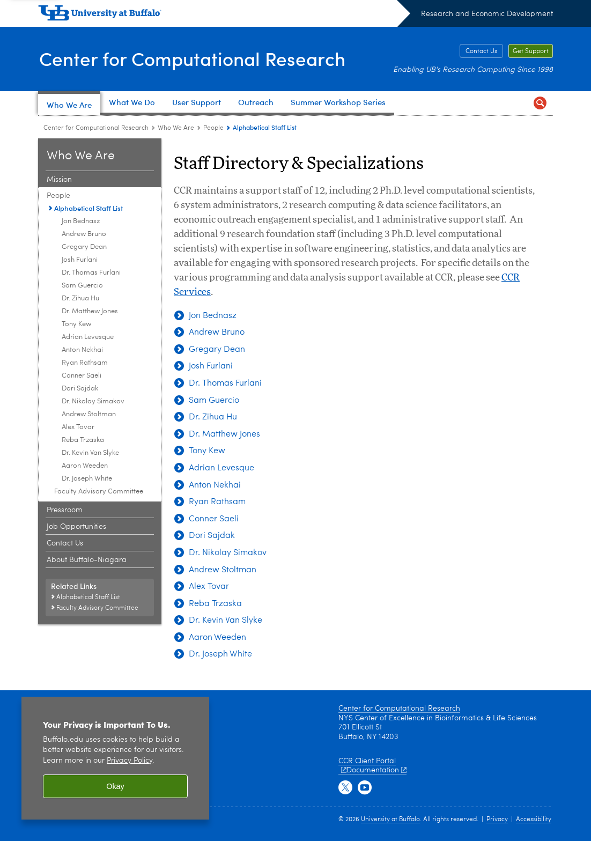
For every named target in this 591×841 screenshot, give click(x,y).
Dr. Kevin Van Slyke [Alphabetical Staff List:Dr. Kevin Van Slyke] (90, 452)
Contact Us (481, 51)
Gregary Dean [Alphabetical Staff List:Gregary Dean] (84, 247)
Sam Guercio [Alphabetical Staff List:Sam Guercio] (82, 285)
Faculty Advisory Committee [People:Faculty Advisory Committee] (98, 491)
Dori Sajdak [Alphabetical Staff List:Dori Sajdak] (80, 388)
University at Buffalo (390, 819)
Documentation (376, 770)
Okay (115, 786)
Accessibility (533, 819)
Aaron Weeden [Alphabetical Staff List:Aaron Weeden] (85, 465)
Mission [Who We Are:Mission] (59, 179)
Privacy (497, 819)
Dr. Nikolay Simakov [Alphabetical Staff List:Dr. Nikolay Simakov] (93, 401)
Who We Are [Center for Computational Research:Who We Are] (176, 128)
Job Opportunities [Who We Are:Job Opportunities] (76, 526)
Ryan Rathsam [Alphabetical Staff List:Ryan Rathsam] (85, 362)
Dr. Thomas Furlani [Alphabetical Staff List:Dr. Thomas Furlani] (91, 272)
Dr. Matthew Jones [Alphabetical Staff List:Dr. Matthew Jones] (90, 311)
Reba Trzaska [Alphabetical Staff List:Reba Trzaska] (83, 440)
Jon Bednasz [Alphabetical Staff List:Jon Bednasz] (81, 221)
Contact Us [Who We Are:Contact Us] (65, 543)
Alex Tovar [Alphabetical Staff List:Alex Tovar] (78, 427)
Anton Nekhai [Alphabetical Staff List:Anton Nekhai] (82, 349)
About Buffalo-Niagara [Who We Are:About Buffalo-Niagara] (87, 560)
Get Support (531, 51)
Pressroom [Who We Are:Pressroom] (65, 510)
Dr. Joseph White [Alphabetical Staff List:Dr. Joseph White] (87, 478)
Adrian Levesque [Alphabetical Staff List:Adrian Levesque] (88, 337)
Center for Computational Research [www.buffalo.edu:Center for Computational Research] (96, 128)
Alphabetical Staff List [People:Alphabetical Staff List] (88, 207)
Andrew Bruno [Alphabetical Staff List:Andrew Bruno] (84, 234)
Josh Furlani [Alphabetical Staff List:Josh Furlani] (80, 259)
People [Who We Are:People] (213, 128)
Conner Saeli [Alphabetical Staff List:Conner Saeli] (81, 375)
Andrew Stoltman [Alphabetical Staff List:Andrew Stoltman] (89, 414)
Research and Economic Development (487, 14)
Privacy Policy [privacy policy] (129, 761)
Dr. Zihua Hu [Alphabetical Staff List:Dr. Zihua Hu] (80, 298)
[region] (115, 758)
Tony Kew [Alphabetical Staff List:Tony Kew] (76, 324)
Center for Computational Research (195, 58)
